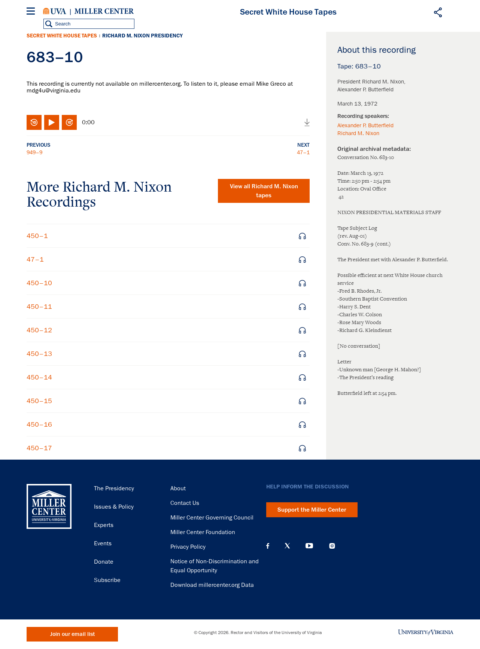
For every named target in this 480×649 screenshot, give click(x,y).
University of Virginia (54, 11)
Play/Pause (51, 122)
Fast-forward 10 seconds (69, 122)
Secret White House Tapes (62, 35)
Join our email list (72, 634)
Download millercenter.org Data (212, 585)
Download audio (307, 122)
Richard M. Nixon (358, 133)
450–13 (39, 354)
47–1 (303, 152)
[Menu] (32, 12)
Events (103, 543)
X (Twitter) (287, 545)
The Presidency (114, 488)
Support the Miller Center (311, 510)
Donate (103, 562)
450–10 (39, 283)
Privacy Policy (188, 547)
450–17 (39, 448)
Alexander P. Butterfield (365, 125)
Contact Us (184, 503)
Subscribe (107, 580)
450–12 (39, 330)
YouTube (309, 546)
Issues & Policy (114, 507)
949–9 (34, 152)
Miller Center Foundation (202, 532)
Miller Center (104, 11)
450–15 (39, 401)
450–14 (39, 377)
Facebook (267, 546)
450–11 (39, 306)
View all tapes (264, 191)
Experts (103, 525)
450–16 (39, 424)
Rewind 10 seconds (34, 122)
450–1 (37, 236)
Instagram (332, 546)
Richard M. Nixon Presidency (142, 35)
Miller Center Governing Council (211, 517)
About (178, 488)
